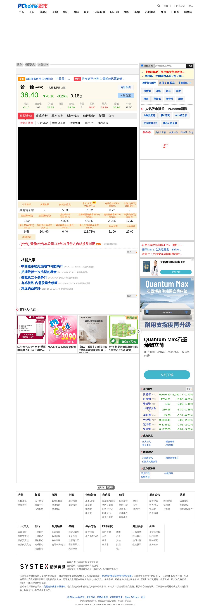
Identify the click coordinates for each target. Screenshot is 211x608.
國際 (118, 532)
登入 (191, 5)
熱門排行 (136, 540)
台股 (104, 536)
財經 (118, 544)
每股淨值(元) (130, 215)
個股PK (114, 12)
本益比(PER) (130, 204)
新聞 (166, 5)
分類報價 (99, 12)
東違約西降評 (31, 288)
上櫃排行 (39, 536)
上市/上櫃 (89, 500)
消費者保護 (102, 597)
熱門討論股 (149, 82)
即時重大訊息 (187, 132)
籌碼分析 (42, 115)
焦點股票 (136, 544)
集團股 (88, 509)
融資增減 (56, 536)
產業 (104, 540)
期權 (137, 12)
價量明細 (75, 122)
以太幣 (147, 398)
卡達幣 (147, 419)
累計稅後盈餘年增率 (89, 226)
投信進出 (170, 445)
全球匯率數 (154, 532)
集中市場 (39, 500)
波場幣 (147, 424)
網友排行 (39, 548)
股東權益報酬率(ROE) (89, 215)
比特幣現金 (149, 408)
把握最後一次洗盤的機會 (39, 272)
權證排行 (56, 509)
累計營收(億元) (27, 226)
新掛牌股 (153, 500)
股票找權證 (57, 500)
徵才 (143, 597)
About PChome (132, 597)
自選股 (43, 12)
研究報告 (89, 532)
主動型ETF (184, 82)
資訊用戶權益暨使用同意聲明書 (117, 576)
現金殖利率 (65, 215)
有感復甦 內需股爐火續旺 (39, 283)
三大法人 (146, 441)
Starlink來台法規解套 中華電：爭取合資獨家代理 (48, 78)
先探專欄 (72, 548)
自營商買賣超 (24, 544)
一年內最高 (112, 226)
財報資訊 (106, 513)
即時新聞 (107, 526)
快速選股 (184, 500)
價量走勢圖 (26, 122)
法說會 (166, 505)
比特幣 (175, 12)
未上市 (105, 544)
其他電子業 (54, 87)
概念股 (88, 513)
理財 (118, 548)
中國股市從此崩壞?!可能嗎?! (42, 266)
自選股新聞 (107, 517)
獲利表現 (103, 122)
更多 (129, 252)
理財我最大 (73, 544)
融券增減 (56, 540)
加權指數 (22, 500)
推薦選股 (184, 505)
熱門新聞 (106, 532)
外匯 (163, 12)
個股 (121, 494)
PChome (180, 5)
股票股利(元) (45, 215)
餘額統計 (56, 532)
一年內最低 (129, 226)
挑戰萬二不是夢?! (34, 277)
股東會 (166, 509)
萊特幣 (147, 415)
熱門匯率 (153, 536)
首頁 (21, 12)
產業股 (88, 505)
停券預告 (153, 505)
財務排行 (39, 540)
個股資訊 (30, 64)
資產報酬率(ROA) (112, 215)
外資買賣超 (23, 536)
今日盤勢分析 (91, 536)
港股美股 (150, 12)
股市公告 (154, 494)
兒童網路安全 (116, 597)
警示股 (152, 509)
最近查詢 (147, 132)
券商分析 (90, 526)
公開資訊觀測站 (149, 461)
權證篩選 (56, 505)
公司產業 (26, 204)
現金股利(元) (27, 215)
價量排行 (173, 132)
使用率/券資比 (58, 544)
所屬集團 (44, 204)
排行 (65, 12)
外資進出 (146, 445)
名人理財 (72, 536)
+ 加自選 (125, 95)
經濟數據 (153, 544)
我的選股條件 (186, 509)
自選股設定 (107, 509)
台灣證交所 (147, 458)
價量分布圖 (59, 122)
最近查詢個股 (108, 500)
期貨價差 (72, 505)
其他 (118, 540)
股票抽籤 (153, 513)
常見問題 (145, 473)
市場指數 (39, 509)
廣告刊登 (90, 597)
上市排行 (39, 532)
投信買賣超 (23, 540)
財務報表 (73, 115)
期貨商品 (72, 500)
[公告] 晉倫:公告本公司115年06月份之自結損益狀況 (69, 244)
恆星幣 (147, 428)
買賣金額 (22, 532)
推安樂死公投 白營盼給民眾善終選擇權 (104, 78)
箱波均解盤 (73, 532)
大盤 (31, 12)
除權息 (188, 12)
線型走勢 (26, 115)
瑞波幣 (147, 403)
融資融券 (170, 441)
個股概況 (89, 115)
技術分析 (42, 122)
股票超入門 (73, 540)
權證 (126, 12)
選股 (76, 12)
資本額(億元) (65, 204)
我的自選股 (160, 132)
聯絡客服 (145, 477)
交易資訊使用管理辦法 (54, 586)
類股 (86, 12)
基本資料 (57, 115)
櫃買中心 (39, 505)
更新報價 (126, 87)
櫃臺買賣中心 (172, 458)
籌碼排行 (39, 544)
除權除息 (167, 500)
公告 (111, 115)
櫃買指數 (22, 505)
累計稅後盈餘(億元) (65, 226)
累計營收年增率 (44, 226)
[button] (138, 331)
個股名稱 (148, 66)
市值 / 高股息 (167, 82)
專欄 (71, 526)
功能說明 (169, 473)
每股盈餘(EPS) (112, 204)
